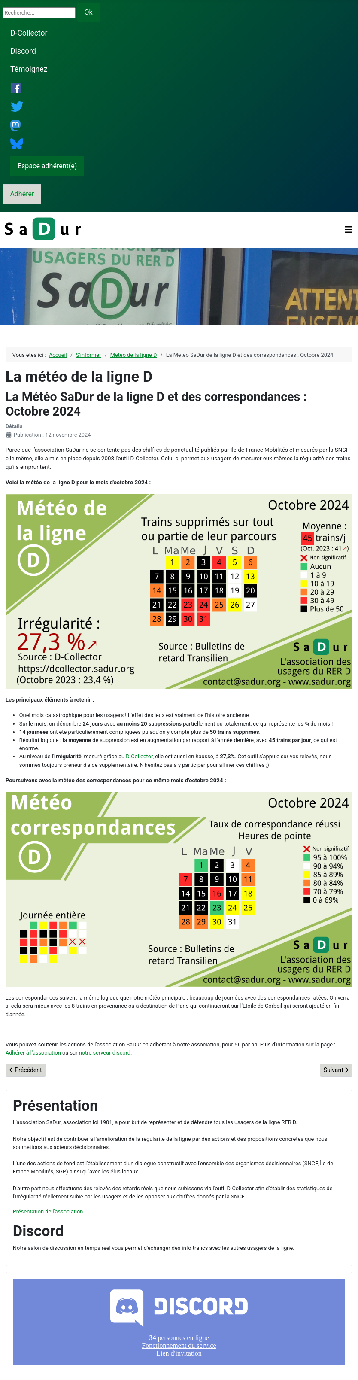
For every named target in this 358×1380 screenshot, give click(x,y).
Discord (23, 51)
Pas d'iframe (179, 1322)
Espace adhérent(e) (47, 166)
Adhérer (22, 194)
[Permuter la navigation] (348, 229)
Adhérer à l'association (33, 1052)
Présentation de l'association (48, 1211)
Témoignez (28, 69)
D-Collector (29, 33)
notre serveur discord (104, 1052)
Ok (89, 12)
